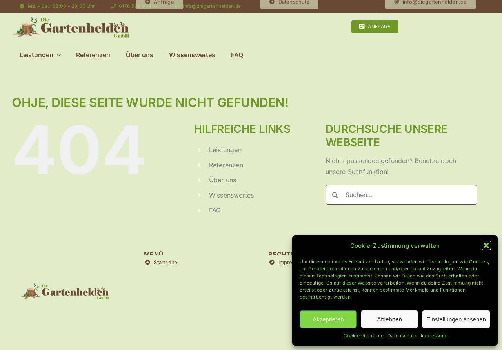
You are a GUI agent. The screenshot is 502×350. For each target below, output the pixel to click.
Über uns (222, 180)
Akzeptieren (328, 319)
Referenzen (226, 165)
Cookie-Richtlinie (364, 336)
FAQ (215, 210)
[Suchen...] (401, 195)
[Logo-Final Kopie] (70, 20)
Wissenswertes (231, 195)
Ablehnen (389, 319)
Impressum (433, 336)
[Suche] (335, 195)
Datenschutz (402, 336)
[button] (486, 245)
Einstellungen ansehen (456, 319)
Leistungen (225, 150)
